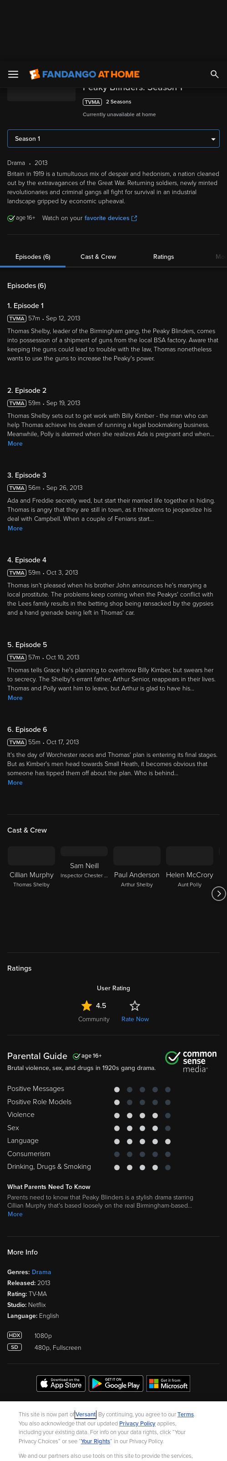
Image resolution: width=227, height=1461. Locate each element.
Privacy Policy (137, 1363)
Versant (86, 1354)
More (15, 383)
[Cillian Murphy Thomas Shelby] (31, 833)
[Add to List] (215, 41)
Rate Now (135, 958)
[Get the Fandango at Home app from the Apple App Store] (61, 1324)
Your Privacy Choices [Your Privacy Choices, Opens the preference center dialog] (78, 1446)
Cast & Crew (98, 196)
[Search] (215, 14)
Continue (146, 1446)
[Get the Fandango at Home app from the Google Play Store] (116, 1324)
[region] (113, 1401)
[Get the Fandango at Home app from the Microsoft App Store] (168, 1324)
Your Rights (95, 1380)
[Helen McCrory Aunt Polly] (190, 833)
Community (94, 958)
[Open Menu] (13, 13)
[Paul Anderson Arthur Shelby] (137, 833)
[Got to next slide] (218, 833)
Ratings (163, 196)
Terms (185, 1354)
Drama (41, 1211)
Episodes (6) (32, 196)
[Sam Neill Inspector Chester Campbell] (84, 833)
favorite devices (111, 157)
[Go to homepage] (84, 14)
